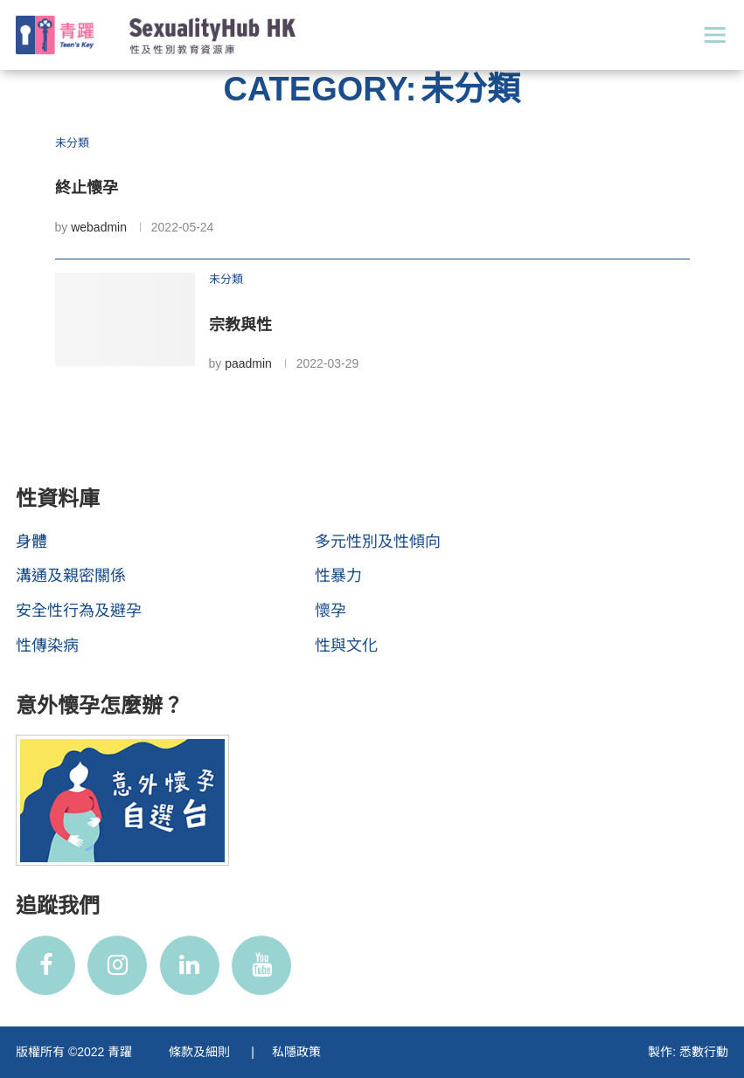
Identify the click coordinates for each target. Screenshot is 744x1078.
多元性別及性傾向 (378, 541)
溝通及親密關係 (71, 575)
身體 (31, 541)
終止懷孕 (86, 188)
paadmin (248, 363)
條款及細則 (201, 1052)
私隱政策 (296, 1052)
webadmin (99, 227)
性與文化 (346, 645)
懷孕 (330, 610)
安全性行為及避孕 (79, 610)
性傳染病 (47, 645)
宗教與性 (240, 325)
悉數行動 (703, 1052)
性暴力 (338, 575)
